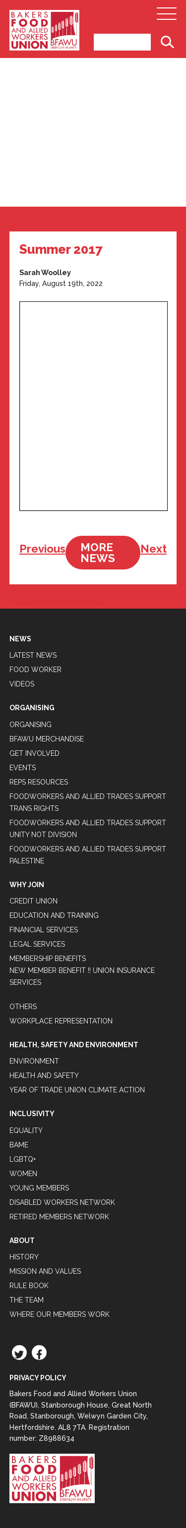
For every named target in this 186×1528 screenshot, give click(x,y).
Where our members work (59, 1314)
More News (97, 553)
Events (22, 768)
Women (23, 1174)
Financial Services (43, 930)
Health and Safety (44, 1075)
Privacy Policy (37, 1378)
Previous (42, 548)
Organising (30, 725)
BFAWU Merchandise (46, 739)
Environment (34, 1061)
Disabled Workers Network (62, 1202)
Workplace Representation (61, 1021)
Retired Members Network (59, 1217)
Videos (21, 684)
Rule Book (29, 1286)
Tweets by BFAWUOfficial (57, 602)
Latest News (33, 655)
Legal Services (37, 944)
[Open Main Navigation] (167, 16)
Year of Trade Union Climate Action (77, 1090)
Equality (26, 1130)
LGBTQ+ (22, 1159)
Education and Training (54, 915)
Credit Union (33, 901)
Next (153, 548)
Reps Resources (38, 782)
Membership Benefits (47, 958)
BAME (18, 1145)
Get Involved (34, 753)
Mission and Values (45, 1271)
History (24, 1257)
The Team (26, 1300)
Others (23, 1007)
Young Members (39, 1188)
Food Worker (35, 670)
